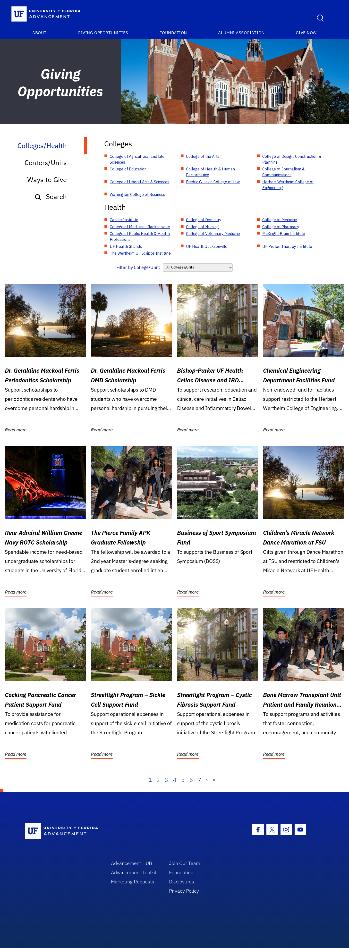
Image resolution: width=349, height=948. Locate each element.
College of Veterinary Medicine (213, 233)
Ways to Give (47, 179)
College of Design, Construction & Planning (291, 159)
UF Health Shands (126, 246)
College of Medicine (279, 219)
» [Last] (214, 780)
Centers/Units (46, 162)
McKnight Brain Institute (283, 233)
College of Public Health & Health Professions (140, 236)
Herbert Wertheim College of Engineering (288, 184)
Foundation (173, 32)
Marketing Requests (132, 881)
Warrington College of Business (137, 194)
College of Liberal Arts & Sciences (139, 181)
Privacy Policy (184, 891)
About (39, 32)
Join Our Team (184, 863)
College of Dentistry (203, 219)
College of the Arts (202, 156)
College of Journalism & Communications (283, 172)
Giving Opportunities (103, 32)
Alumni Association (241, 32)
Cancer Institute (124, 219)
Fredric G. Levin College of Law (213, 181)
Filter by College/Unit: (138, 267)
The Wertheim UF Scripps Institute (140, 253)
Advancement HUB (131, 863)
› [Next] (207, 780)
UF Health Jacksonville (206, 246)
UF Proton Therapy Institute (287, 246)
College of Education (128, 169)
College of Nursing (202, 226)
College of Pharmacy (280, 226)
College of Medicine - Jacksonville (140, 226)
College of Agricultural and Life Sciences (137, 159)
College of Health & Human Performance (210, 172)
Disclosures (181, 881)
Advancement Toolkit (134, 872)
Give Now (306, 32)
